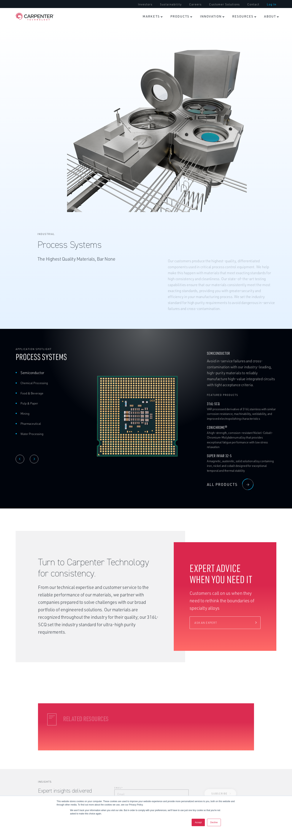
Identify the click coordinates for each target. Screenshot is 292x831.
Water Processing (31, 438)
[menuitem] (152, 16)
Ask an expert (205, 627)
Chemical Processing (34, 387)
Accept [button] (198, 822)
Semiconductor (32, 377)
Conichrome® (217, 431)
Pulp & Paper (29, 408)
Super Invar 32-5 (219, 460)
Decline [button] (214, 822)
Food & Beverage (31, 397)
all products (230, 488)
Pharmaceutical (30, 428)
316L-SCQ (213, 408)
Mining (24, 418)
